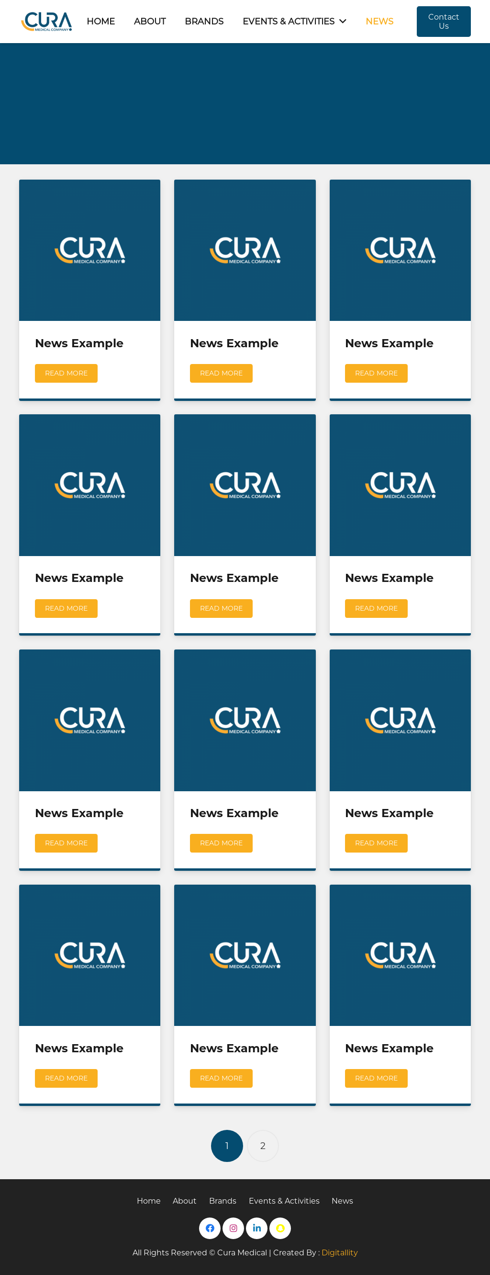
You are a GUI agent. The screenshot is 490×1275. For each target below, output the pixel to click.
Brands (222, 1201)
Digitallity (340, 1252)
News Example (79, 343)
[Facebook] (210, 1228)
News (342, 1201)
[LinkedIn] (256, 1228)
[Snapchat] (280, 1228)
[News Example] (89, 250)
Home (149, 1201)
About (185, 1201)
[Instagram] (233, 1228)
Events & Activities (284, 1201)
